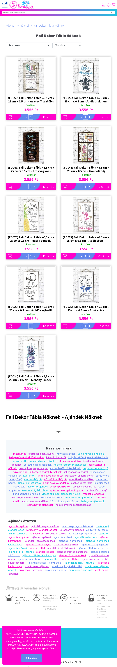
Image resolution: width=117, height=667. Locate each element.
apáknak (13, 573)
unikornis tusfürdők (29, 483)
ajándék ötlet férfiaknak (61, 548)
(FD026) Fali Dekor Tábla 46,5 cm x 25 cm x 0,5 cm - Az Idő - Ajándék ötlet (31, 308)
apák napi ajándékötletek (77, 526)
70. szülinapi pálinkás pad (64, 501)
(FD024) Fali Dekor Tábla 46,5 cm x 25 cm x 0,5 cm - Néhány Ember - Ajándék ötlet (31, 378)
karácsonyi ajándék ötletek (41, 530)
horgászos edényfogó (95, 468)
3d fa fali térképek (97, 530)
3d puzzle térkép (56, 533)
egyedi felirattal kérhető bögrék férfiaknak (37, 472)
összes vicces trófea (84, 486)
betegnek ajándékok (93, 501)
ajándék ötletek (45, 551)
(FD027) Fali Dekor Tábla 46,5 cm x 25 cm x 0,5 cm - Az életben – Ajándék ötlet (86, 239)
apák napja (101, 570)
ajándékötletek (70, 559)
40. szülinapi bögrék (55, 479)
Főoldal (10, 25)
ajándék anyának (19, 537)
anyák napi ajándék (37, 566)
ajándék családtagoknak (40, 540)
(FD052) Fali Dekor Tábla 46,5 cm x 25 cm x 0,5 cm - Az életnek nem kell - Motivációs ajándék (86, 99)
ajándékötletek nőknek (79, 562)
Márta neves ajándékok (35, 501)
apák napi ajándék (55, 570)
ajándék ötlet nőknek (21, 551)
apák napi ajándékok (81, 570)
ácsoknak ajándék (37, 486)
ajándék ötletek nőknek (72, 555)
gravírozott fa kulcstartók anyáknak (33, 461)
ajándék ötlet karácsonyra (93, 548)
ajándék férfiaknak (70, 540)
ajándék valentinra (30, 559)
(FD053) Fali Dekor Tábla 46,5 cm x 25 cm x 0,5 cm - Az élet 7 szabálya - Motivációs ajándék (31, 99)
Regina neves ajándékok (39, 504)
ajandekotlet (51, 559)
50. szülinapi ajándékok (82, 533)
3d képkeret (36, 533)
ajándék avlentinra (86, 537)
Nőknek (24, 25)
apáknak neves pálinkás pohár (67, 490)
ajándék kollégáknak (66, 544)
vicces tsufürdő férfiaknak (65, 468)
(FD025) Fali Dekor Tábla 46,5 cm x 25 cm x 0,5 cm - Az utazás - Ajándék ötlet (86, 308)
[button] (56, 648)
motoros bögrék (33, 479)
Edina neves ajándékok (91, 453)
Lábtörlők (28, 475)
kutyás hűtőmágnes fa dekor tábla (88, 457)
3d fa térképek (18, 533)
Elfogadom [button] (31, 658)
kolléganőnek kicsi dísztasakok (26, 457)
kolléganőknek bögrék (76, 472)
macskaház (19, 453)
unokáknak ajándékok (81, 479)
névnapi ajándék (66, 453)
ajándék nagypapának (95, 544)
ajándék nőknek (18, 548)
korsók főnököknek (51, 497)
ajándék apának (18, 526)
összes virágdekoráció (35, 490)
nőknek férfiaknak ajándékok (70, 464)
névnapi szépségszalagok (33, 468)
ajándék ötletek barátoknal (72, 551)
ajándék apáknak (41, 537)
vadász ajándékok (93, 493)
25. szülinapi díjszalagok (37, 464)
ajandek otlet (37, 548)
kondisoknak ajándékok (26, 493)
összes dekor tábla (81, 483)
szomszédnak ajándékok (78, 497)
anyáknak (24, 570)
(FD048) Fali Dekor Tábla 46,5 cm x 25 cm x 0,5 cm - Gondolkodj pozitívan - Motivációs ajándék (86, 169)
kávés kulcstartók (56, 457)
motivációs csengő (96, 490)
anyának (37, 570)
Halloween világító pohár (79, 475)
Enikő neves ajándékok (56, 483)
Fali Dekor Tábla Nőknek (49, 25)
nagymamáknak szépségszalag (73, 504)
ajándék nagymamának (45, 526)
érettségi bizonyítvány (41, 453)
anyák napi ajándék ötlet (67, 566)
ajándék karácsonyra (38, 544)
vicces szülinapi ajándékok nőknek (61, 493)
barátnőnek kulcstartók (25, 497)
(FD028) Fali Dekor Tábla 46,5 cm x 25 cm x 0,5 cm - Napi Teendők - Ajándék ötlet (31, 239)
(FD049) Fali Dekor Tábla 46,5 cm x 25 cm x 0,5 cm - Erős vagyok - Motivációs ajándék (31, 169)
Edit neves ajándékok (69, 461)
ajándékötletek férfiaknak (45, 562)
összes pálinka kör (60, 486)
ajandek (103, 533)
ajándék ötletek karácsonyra (39, 555)
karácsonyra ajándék (72, 530)
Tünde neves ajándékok (49, 475)
